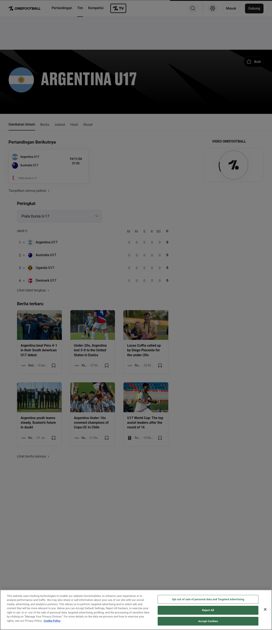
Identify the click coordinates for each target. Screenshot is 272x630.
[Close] (265, 620)
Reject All (208, 621)
